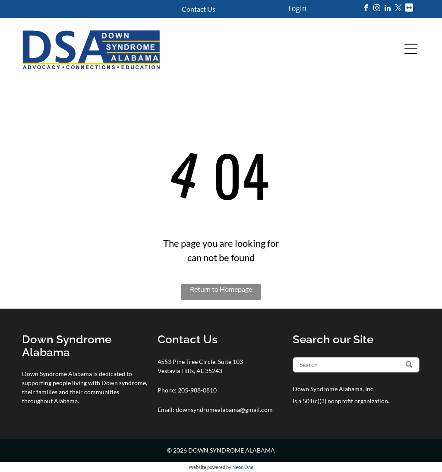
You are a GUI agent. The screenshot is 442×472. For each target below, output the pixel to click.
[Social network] (409, 9)
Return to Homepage (221, 289)
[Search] (356, 365)
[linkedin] (387, 9)
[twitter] (398, 9)
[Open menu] (410, 48)
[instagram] (377, 9)
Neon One (242, 467)
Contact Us (198, 9)
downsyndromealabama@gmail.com (224, 409)
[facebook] (366, 9)
